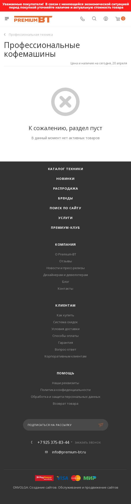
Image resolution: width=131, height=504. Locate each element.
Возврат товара (65, 403)
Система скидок (65, 322)
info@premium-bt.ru (69, 451)
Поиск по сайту (65, 208)
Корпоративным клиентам (65, 356)
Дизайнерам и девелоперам (65, 275)
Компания (65, 244)
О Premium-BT (65, 254)
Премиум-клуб (65, 227)
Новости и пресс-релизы (66, 268)
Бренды (65, 198)
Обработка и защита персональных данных (65, 396)
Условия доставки (65, 329)
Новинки (65, 178)
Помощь (65, 373)
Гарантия (65, 342)
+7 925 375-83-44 (53, 442)
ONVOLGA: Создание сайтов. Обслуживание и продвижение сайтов (65, 487)
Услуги (65, 218)
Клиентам (65, 305)
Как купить (65, 315)
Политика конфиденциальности (65, 390)
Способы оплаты (65, 335)
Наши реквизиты (65, 383)
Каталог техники (65, 169)
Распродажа (65, 188)
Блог (65, 281)
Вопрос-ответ (65, 349)
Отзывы (65, 261)
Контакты (65, 288)
